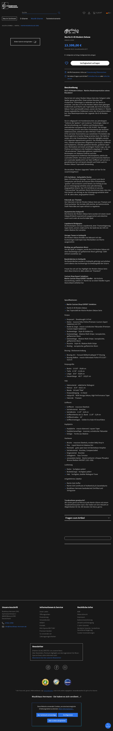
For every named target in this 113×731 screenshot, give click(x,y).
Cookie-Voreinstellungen (86, 690)
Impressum (81, 674)
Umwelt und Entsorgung (85, 680)
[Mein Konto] (89, 12)
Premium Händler (46, 688)
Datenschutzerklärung (84, 677)
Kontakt (42, 682)
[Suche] (39, 12)
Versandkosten (45, 677)
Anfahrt (42, 680)
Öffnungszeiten (45, 671)
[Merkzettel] (84, 12)
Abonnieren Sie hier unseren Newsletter (46, 715)
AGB (78, 669)
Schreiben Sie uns (94, 76)
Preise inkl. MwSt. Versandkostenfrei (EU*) (76, 49)
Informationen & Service (51, 664)
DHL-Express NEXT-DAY (47, 685)
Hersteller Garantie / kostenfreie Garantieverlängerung (88, 686)
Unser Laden (44, 669)
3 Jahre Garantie (83, 682)
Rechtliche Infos (85, 664)
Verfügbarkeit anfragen (90, 63)
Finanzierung (91, 72)
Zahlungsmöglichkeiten (48, 693)
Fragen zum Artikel (87, 518)
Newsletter (37, 703)
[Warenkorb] (97, 13)
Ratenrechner (101, 72)
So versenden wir (46, 691)
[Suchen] (59, 12)
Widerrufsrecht (82, 671)
